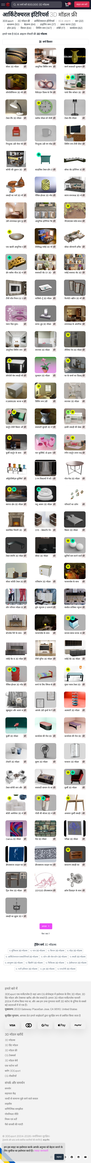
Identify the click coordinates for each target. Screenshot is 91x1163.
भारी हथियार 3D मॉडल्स (26, 968)
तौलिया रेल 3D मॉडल (73, 349)
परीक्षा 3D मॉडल (71, 839)
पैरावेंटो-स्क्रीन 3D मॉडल (74, 298)
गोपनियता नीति (11, 1114)
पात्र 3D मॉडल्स (37, 950)
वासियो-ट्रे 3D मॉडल (43, 298)
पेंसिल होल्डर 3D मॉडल (44, 195)
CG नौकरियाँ (10, 1076)
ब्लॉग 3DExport (13, 1070)
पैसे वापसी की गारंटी (14, 1124)
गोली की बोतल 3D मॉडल (45, 813)
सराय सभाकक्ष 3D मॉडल (74, 195)
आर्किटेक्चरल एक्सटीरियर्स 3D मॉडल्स (22, 956)
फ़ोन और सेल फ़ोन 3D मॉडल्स (54, 956)
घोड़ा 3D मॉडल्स (74, 950)
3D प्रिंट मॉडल (11, 1045)
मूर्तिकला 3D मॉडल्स (18, 950)
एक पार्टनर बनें (11, 1065)
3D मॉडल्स (10, 1040)
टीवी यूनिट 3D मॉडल (43, 658)
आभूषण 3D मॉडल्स (14, 962)
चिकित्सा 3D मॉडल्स (54, 962)
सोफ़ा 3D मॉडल (12, 66)
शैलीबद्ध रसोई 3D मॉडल (45, 246)
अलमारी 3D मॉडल (71, 710)
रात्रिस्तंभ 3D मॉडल (43, 581)
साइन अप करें (81, 4)
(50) (13, 24)
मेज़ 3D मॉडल (40, 839)
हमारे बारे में (11, 989)
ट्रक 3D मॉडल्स (47, 968)
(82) (75, 28)
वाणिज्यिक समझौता (14, 1109)
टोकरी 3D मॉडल (12, 761)
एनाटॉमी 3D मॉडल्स (66, 968)
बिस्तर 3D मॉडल (71, 530)
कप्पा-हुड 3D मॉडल (43, 324)
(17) (60, 28)
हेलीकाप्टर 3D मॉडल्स (77, 962)
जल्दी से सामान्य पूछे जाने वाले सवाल (21, 1098)
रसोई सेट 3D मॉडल (72, 658)
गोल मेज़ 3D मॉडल (72, 478)
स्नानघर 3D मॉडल (42, 349)
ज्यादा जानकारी (41, 1150)
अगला (46, 926)
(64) (25, 28)
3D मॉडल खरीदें (14, 1034)
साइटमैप (46, 1140)
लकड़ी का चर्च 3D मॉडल (15, 195)
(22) (79, 21)
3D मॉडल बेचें (11, 1060)
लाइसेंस (8, 1103)
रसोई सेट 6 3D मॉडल (14, 658)
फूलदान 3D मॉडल (42, 375)
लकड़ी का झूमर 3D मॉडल (16, 916)
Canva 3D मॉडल (13, 839)
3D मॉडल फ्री (11, 1050)
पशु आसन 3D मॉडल (43, 504)
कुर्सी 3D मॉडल (12, 736)
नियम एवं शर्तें (11, 1119)
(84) (29, 24)
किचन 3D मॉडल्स (56, 950)
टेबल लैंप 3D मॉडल (13, 118)
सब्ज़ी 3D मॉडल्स (78, 956)
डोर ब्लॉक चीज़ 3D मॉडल (16, 272)
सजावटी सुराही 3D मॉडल (45, 427)
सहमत (59, 1157)
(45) (11, 28)
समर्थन (8, 1088)
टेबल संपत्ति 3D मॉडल (14, 555)
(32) (68, 24)
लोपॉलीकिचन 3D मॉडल (15, 92)
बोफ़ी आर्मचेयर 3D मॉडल (16, 813)
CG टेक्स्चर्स (10, 1055)
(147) (43, 28)
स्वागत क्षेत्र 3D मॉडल (14, 504)
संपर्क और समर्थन (15, 1083)
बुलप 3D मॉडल (41, 761)
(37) (48, 24)
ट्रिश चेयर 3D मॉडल (14, 890)
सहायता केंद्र (10, 1093)
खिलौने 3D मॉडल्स (34, 962)
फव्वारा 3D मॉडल (71, 761)
